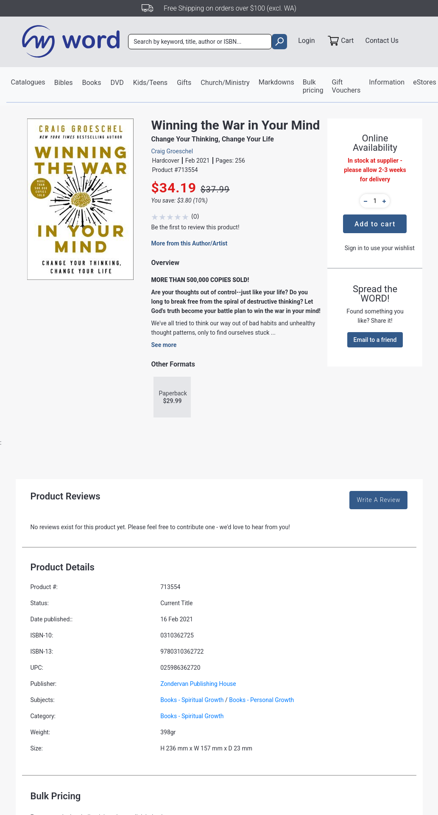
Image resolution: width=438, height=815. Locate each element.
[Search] (201, 42)
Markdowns (275, 82)
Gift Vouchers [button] (344, 86)
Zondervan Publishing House (198, 684)
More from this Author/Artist (189, 243)
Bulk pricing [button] (311, 86)
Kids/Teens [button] (150, 83)
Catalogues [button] (28, 82)
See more (163, 345)
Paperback (173, 397)
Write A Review (378, 500)
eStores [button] (422, 82)
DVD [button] (116, 83)
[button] (364, 201)
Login (305, 41)
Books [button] (91, 83)
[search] (278, 42)
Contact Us (382, 41)
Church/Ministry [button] (224, 83)
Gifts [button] (183, 83)
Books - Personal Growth (261, 700)
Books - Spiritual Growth (191, 700)
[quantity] (374, 201)
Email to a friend (375, 340)
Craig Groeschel (172, 151)
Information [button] (384, 82)
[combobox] (201, 42)
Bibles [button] (63, 83)
